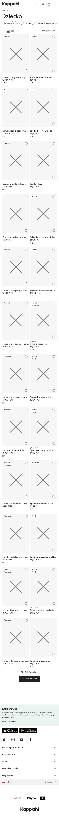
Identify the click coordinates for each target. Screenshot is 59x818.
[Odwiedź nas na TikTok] (4, 739)
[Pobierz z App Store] (10, 730)
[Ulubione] (37, 4)
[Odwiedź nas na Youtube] (22, 739)
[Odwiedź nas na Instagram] (13, 739)
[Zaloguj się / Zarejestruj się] (43, 4)
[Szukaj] (31, 4)
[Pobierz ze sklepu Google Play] (28, 730)
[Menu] (55, 4)
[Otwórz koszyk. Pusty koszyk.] (49, 4)
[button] (29, 679)
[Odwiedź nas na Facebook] (30, 739)
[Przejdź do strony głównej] (10, 4)
